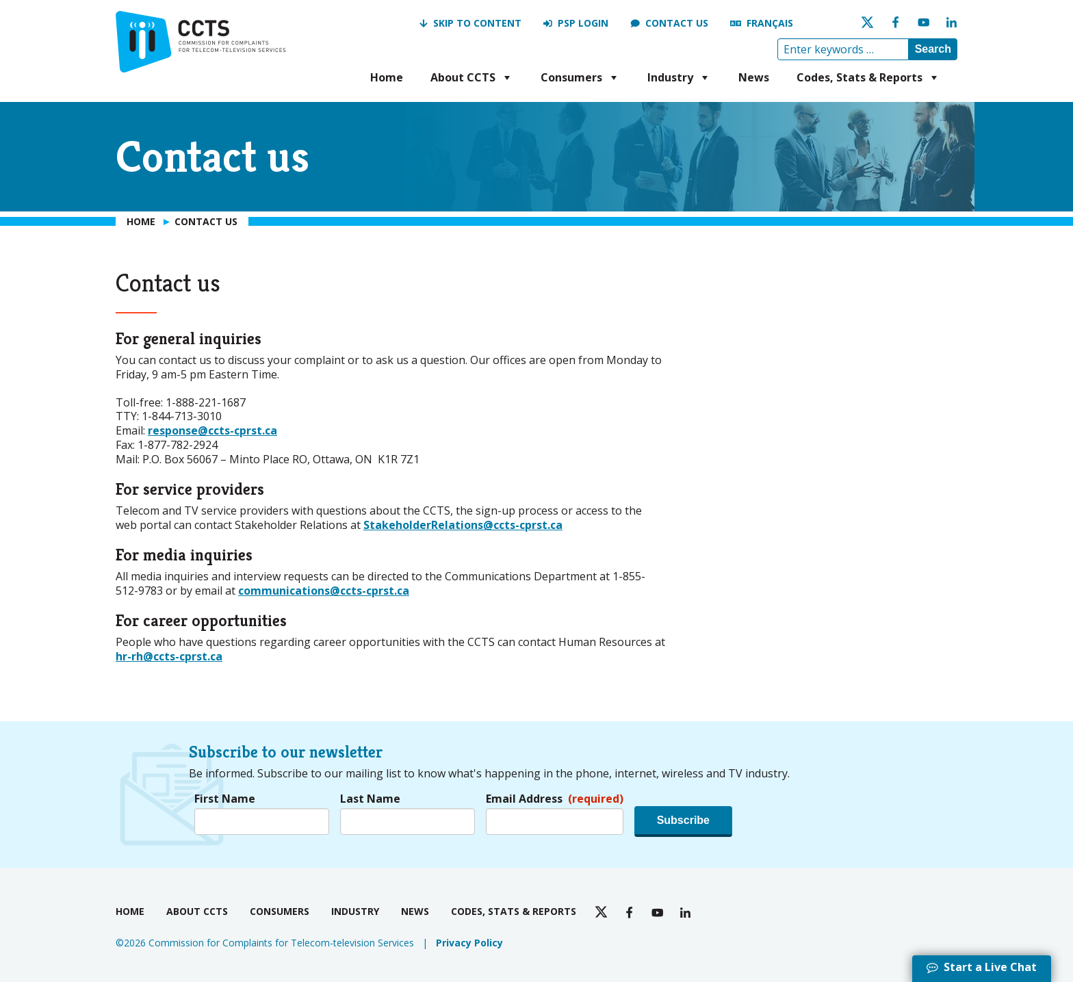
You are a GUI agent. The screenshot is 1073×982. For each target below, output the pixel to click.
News (753, 77)
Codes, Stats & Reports (868, 77)
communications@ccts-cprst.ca (323, 590)
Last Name (370, 799)
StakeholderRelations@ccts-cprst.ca (463, 524)
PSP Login (583, 23)
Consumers (580, 77)
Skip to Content (477, 23)
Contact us (676, 23)
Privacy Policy (469, 942)
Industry (679, 77)
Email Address (554, 799)
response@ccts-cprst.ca (212, 430)
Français (770, 23)
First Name (224, 799)
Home (386, 77)
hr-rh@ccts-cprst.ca (169, 656)
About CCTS (471, 77)
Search (933, 49)
